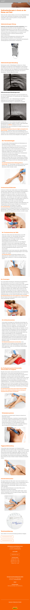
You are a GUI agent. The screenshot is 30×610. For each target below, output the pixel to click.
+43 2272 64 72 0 (17, 548)
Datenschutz (15, 602)
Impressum (11, 602)
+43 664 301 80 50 (17, 579)
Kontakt (19, 602)
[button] (28, 1)
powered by (15, 607)
